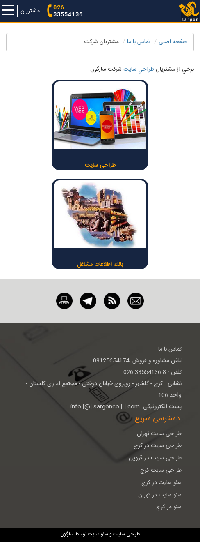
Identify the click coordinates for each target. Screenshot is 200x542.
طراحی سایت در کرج (158, 446)
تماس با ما (138, 42)
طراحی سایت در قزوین (155, 458)
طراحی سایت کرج (161, 470)
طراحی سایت (100, 166)
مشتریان (30, 11)
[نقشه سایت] (64, 301)
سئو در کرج (169, 507)
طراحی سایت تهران (159, 434)
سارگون (67, 534)
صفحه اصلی (173, 42)
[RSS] (112, 301)
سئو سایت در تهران (160, 495)
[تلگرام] (88, 301)
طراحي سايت (138, 69)
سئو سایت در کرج (161, 483)
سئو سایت (97, 534)
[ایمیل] (136, 301)
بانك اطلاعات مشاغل (100, 265)
